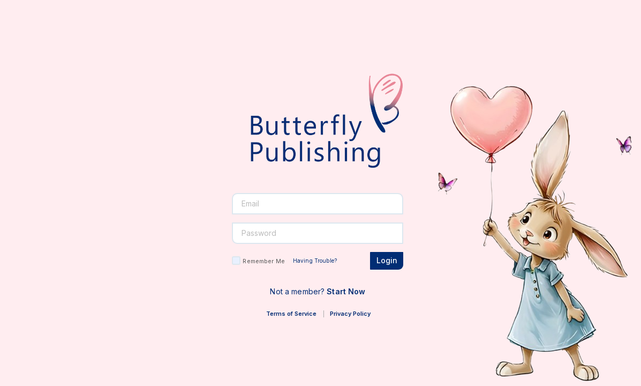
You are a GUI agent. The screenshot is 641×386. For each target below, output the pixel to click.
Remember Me (263, 261)
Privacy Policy (350, 313)
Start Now (346, 291)
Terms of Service (291, 313)
